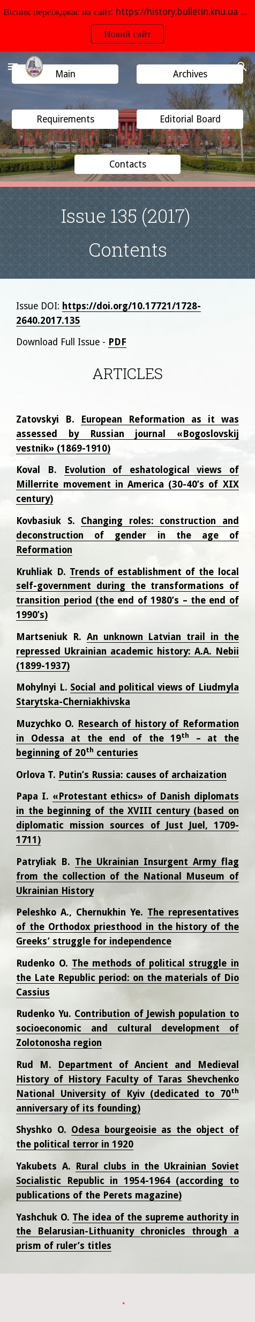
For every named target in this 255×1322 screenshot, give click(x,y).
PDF (117, 342)
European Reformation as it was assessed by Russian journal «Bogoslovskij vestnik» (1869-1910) (127, 434)
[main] (127, 233)
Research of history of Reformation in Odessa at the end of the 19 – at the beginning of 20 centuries (127, 738)
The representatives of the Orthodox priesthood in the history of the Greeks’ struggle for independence (127, 927)
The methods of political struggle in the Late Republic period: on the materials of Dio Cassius (127, 978)
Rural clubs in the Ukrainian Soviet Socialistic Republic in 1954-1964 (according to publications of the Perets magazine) (127, 1181)
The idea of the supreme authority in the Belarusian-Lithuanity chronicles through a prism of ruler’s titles (127, 1232)
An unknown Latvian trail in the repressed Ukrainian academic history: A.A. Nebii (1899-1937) (127, 651)
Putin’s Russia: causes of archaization (142, 774)
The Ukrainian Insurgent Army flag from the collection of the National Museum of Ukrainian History (127, 876)
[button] (13, 66)
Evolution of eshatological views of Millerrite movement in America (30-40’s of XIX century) (127, 484)
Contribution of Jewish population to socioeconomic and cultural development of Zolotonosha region (127, 1028)
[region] (127, 26)
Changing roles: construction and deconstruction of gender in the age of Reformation (127, 535)
